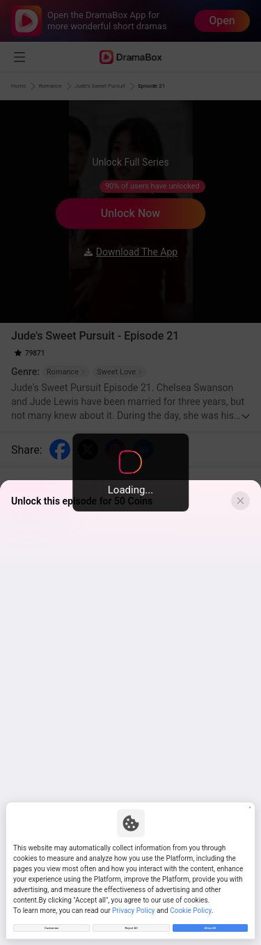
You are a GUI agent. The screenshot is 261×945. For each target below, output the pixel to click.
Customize (51, 924)
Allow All (209, 924)
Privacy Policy (133, 902)
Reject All (130, 924)
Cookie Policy (190, 902)
